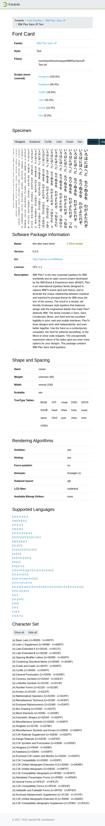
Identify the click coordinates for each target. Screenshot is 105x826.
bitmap (93, 141)
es (20, 533)
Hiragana (44, 76)
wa (15, 603)
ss (62, 586)
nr (44, 570)
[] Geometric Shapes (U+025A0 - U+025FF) (37, 717)
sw (80, 586)
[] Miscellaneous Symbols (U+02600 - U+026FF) (40, 722)
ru (24, 582)
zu (19, 615)
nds (21, 570)
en (15, 533)
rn (20, 582)
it (34, 549)
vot (20, 599)
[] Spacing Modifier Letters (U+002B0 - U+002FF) (40, 657)
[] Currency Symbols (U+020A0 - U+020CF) (37, 679)
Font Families (34, 20)
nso (50, 570)
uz (15, 595)
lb (15, 562)
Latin (41, 100)
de (20, 529)
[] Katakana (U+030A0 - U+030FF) (32, 752)
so (52, 586)
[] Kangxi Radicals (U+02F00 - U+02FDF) (36, 739)
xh (15, 607)
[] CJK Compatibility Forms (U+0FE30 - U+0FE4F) (41, 786)
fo (25, 537)
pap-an (18, 578)
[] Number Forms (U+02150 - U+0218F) (35, 687)
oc (15, 574)
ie (23, 549)
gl (20, 541)
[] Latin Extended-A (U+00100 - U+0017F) (36, 649)
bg (15, 520)
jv (19, 553)
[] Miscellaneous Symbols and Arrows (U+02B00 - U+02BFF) (47, 730)
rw (28, 582)
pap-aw (28, 578)
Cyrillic (42, 92)
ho (15, 545)
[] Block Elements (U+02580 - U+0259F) (35, 713)
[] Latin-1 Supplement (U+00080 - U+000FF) (38, 644)
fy (38, 537)
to (22, 591)
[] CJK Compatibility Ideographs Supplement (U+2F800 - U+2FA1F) (50, 803)
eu (28, 533)
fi (14, 537)
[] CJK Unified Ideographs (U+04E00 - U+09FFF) (40, 769)
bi (20, 520)
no (40, 570)
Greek (42, 107)
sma (36, 586)
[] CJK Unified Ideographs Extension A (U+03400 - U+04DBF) (47, 764)
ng (26, 570)
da (15, 529)
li (18, 562)
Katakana (44, 84)
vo (15, 599)
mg (15, 566)
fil (18, 537)
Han (41, 115)
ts (26, 591)
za (15, 615)
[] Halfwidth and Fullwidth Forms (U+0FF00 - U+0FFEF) (44, 790)
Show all (19, 632)
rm (15, 582)
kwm (27, 557)
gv (24, 541)
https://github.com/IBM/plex (48, 259)
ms (21, 566)
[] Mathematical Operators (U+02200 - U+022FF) (40, 696)
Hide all (32, 632)
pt (35, 578)
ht (20, 545)
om (20, 574)
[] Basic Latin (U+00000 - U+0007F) (33, 640)
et (24, 533)
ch (15, 524)
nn (35, 570)
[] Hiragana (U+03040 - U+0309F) (32, 747)
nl (31, 570)
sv (75, 586)
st (66, 586)
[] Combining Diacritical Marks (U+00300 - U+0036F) (42, 662)
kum (20, 557)
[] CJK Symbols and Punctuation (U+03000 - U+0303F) (44, 743)
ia (15, 549)
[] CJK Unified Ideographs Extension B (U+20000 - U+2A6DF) (47, 799)
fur (33, 537)
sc (15, 586)
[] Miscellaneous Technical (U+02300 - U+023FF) (40, 700)
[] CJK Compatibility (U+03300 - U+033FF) (37, 760)
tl (14, 591)
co (19, 524)
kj (15, 557)
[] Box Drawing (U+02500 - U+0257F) (34, 709)
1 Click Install (74, 243)
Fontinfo (11, 4)
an (20, 516)
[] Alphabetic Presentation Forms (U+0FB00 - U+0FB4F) (44, 777)
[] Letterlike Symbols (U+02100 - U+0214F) (37, 683)
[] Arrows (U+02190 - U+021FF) (30, 692)
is (31, 549)
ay (25, 516)
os (25, 574)
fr (29, 537)
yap (16, 611)
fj (21, 537)
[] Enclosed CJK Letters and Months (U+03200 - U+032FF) (46, 756)
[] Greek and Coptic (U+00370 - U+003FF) (36, 666)
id (19, 549)
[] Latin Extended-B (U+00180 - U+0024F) (36, 653)
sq (57, 586)
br (24, 520)
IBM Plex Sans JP (55, 20)
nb (15, 570)
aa (15, 516)
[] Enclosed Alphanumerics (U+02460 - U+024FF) (40, 704)
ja (15, 553)
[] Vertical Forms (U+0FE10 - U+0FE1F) (35, 782)
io (27, 549)
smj (43, 586)
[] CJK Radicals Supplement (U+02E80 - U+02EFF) (42, 734)
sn (48, 586)
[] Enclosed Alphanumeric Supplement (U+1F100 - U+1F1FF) (47, 794)
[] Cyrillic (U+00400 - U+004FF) (30, 670)
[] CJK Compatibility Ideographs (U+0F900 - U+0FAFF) (43, 773)
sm (30, 586)
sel (19, 586)
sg (25, 586)
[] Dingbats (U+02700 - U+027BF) (32, 726)
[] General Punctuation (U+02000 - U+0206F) (38, 674)
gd (15, 541)
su (70, 586)
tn (18, 591)
